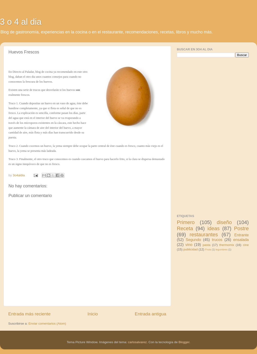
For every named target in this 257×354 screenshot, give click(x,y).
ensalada (241, 239)
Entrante (241, 235)
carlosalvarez (137, 342)
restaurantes (204, 234)
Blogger (183, 342)
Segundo (193, 239)
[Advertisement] (212, 135)
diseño (224, 222)
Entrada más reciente (29, 313)
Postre (241, 228)
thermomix (226, 245)
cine (246, 245)
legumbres (222, 249)
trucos (217, 239)
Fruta (208, 249)
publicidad (190, 249)
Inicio (92, 313)
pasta (207, 245)
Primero (186, 222)
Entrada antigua (150, 313)
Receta (185, 228)
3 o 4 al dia (20, 22)
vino (188, 244)
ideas (213, 228)
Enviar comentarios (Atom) (47, 323)
